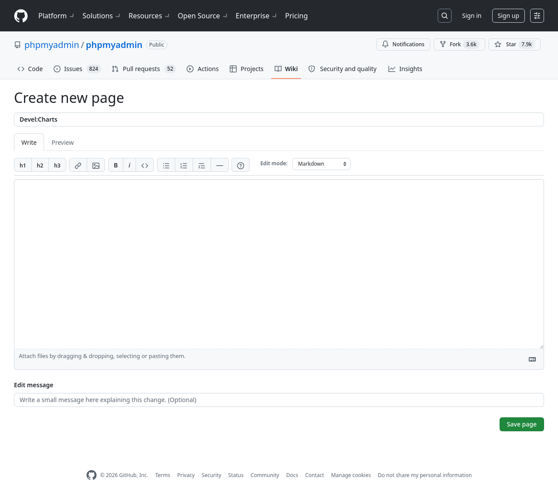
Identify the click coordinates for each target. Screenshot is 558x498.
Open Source (203, 15)
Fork (459, 44)
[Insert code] (145, 165)
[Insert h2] (40, 165)
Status (236, 475)
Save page (522, 424)
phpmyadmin (51, 45)
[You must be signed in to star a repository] (515, 44)
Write (29, 142)
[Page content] (279, 264)
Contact (314, 475)
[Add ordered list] (184, 165)
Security (211, 475)
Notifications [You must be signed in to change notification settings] (403, 44)
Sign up (508, 15)
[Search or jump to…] (444, 15)
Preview (62, 142)
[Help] (240, 165)
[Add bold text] (115, 165)
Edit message (33, 385)
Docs (292, 475)
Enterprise (257, 15)
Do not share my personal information (425, 475)
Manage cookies (351, 475)
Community (265, 475)
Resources (150, 15)
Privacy (186, 475)
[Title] (279, 119)
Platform (56, 15)
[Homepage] (21, 16)
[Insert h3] (57, 165)
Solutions (102, 15)
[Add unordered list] (166, 165)
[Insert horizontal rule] (220, 165)
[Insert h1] (23, 165)
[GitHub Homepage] (91, 475)
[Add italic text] (129, 165)
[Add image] (96, 165)
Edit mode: (273, 163)
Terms (162, 475)
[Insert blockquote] (202, 165)
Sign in (471, 15)
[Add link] (78, 165)
